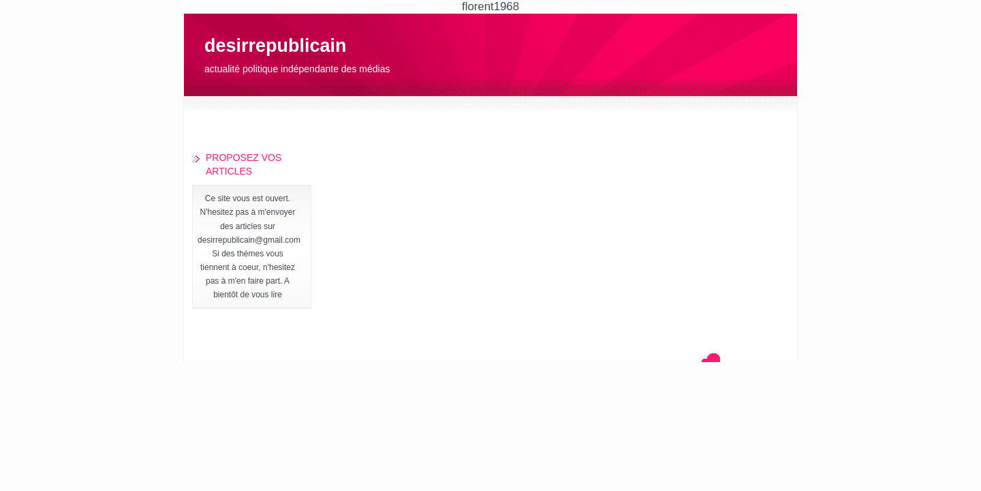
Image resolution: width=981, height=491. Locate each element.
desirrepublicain (275, 45)
